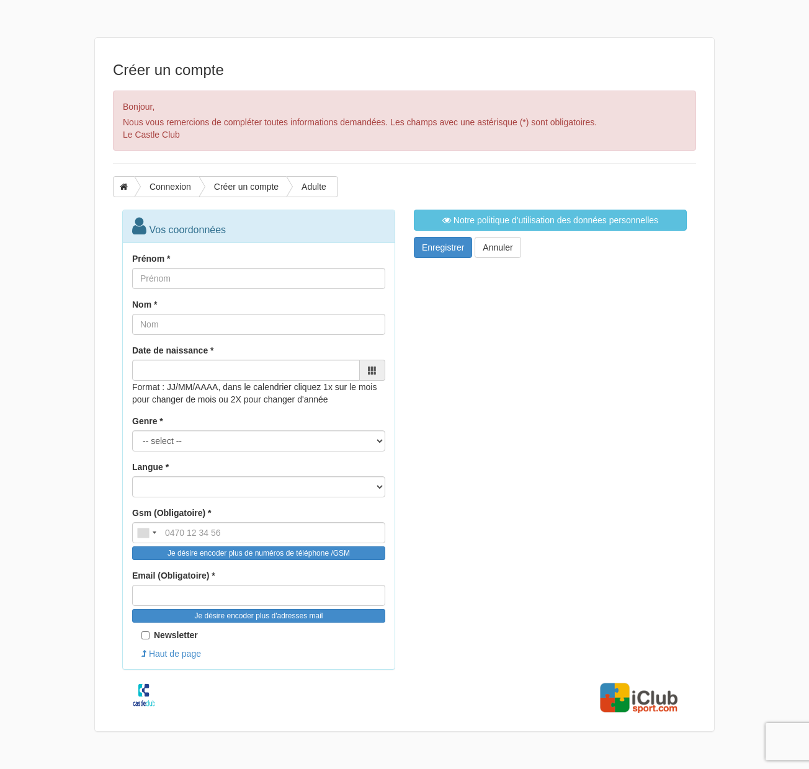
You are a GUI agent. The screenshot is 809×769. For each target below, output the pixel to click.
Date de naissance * (173, 350)
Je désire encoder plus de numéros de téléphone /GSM (259, 553)
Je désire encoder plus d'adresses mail (258, 615)
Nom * (144, 304)
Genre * (147, 421)
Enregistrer (443, 247)
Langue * (150, 467)
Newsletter (169, 635)
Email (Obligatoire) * (173, 575)
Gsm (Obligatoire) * (172, 513)
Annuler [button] (497, 247)
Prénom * (151, 259)
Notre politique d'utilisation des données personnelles (550, 220)
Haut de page (171, 654)
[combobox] (146, 533)
